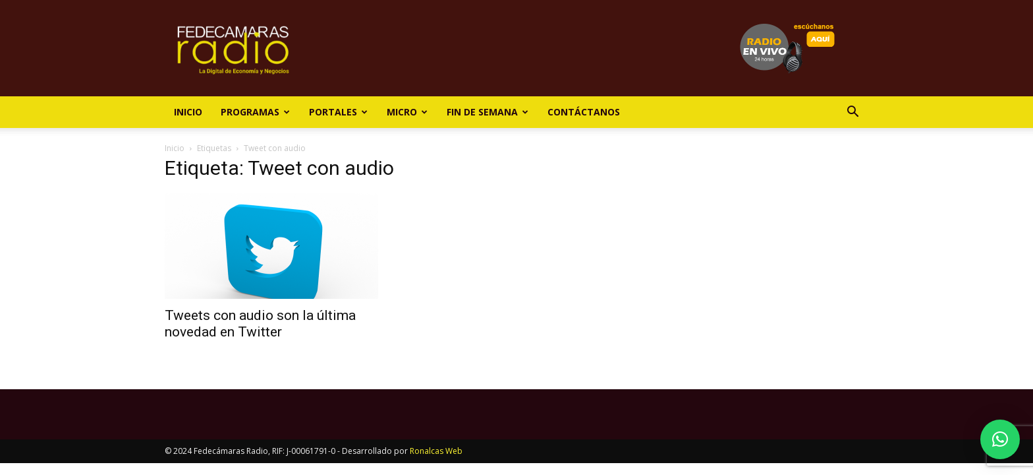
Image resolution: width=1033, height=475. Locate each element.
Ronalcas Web (436, 451)
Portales (338, 112)
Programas (255, 112)
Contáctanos (583, 112)
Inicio (188, 112)
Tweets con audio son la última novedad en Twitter (260, 323)
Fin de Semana (487, 112)
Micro (407, 112)
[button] (852, 113)
